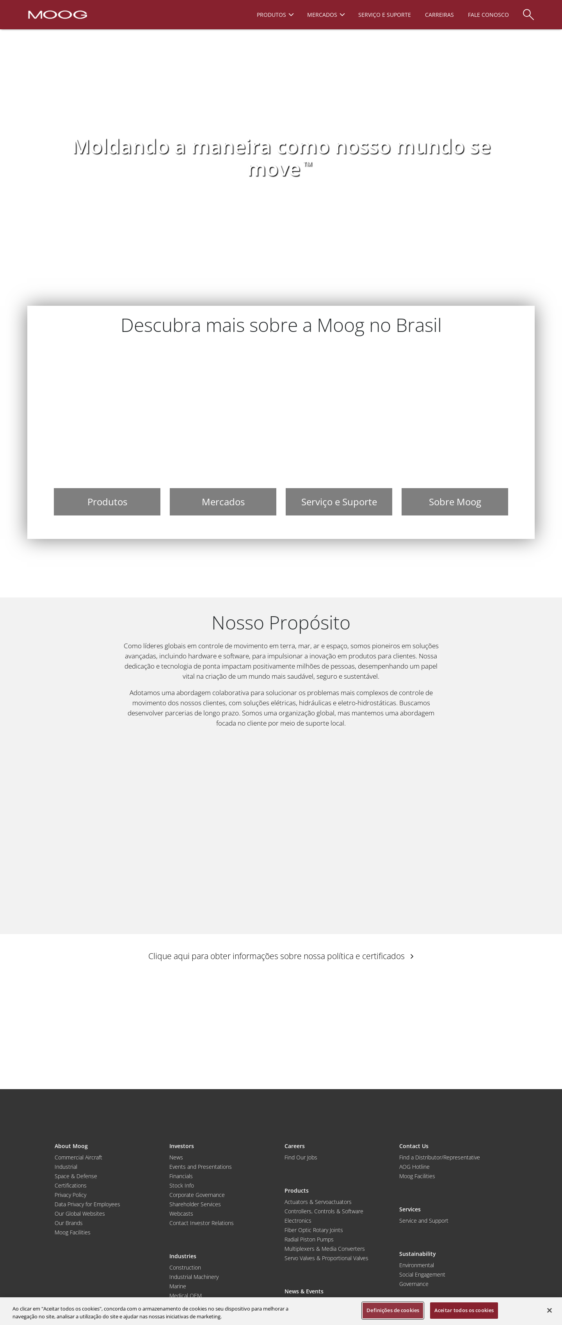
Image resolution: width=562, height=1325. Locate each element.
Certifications (71, 1185)
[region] (281, 1311)
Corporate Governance (197, 1194)
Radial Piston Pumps (309, 1239)
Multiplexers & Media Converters (325, 1248)
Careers (295, 1146)
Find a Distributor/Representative (439, 1157)
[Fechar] (549, 1310)
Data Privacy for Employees (87, 1204)
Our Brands (69, 1223)
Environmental (416, 1265)
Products (297, 1190)
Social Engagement (422, 1274)
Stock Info (181, 1185)
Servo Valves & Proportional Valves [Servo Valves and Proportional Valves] (326, 1258)
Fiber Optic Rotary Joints (314, 1230)
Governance (414, 1284)
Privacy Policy (70, 1194)
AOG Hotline (414, 1166)
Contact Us (414, 1146)
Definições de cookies (392, 1310)
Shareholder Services (195, 1204)
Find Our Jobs (301, 1157)
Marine (177, 1286)
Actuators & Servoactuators (318, 1202)
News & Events (304, 1291)
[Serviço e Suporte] (339, 432)
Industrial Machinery (194, 1276)
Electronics (298, 1220)
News (176, 1157)
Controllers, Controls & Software (324, 1211)
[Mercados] (223, 432)
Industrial (66, 1166)
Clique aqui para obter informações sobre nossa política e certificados (281, 956)
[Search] (528, 11)
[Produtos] (107, 432)
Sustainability (417, 1253)
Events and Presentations (200, 1166)
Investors (181, 1146)
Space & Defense (76, 1176)
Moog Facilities (73, 1232)
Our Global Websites (80, 1213)
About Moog (71, 1146)
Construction (185, 1267)
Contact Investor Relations (201, 1223)
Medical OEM (185, 1295)
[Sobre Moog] (455, 432)
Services (410, 1209)
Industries (182, 1256)
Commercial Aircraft (78, 1157)
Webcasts (181, 1213)
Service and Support (423, 1220)
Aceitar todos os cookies (464, 1310)
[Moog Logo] (57, 14)
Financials (181, 1176)
